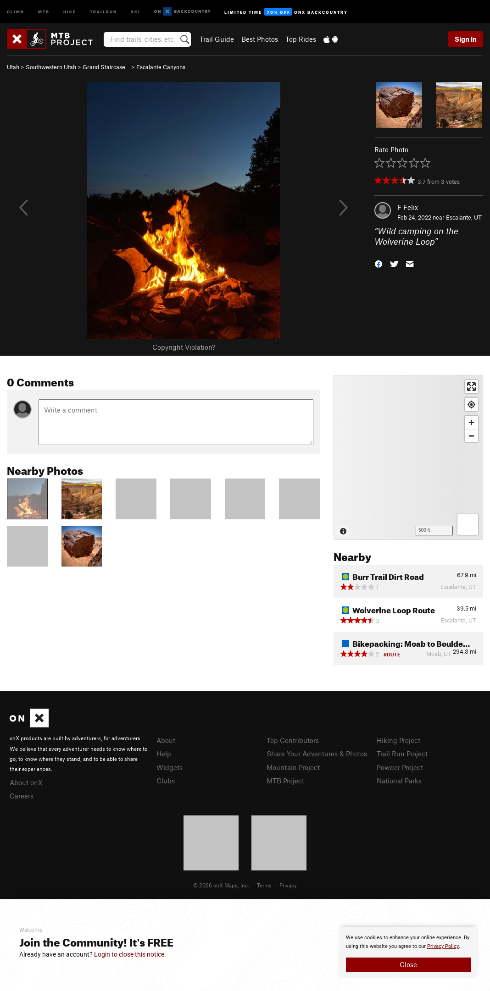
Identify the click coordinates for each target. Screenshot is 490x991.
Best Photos (259, 39)
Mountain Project (293, 767)
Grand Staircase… (106, 67)
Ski (135, 11)
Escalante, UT (464, 217)
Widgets (169, 767)
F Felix (407, 207)
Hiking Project (398, 740)
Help (163, 753)
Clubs (165, 780)
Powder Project (400, 767)
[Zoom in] (471, 422)
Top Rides (300, 39)
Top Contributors (293, 740)
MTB (44, 11)
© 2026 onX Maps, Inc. (221, 885)
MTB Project (285, 780)
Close (408, 964)
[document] (408, 952)
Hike (69, 11)
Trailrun (103, 11)
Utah (13, 67)
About (165, 740)
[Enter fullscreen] (471, 386)
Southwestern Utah (51, 67)
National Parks (399, 780)
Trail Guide (217, 39)
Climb (15, 11)
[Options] (467, 524)
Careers (21, 796)
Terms (264, 885)
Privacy (288, 885)
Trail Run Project (402, 753)
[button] (378, 263)
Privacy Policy (443, 946)
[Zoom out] (471, 435)
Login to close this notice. (130, 954)
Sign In (466, 39)
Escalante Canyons (160, 67)
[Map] (408, 457)
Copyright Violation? (183, 347)
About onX (26, 782)
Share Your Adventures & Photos (317, 753)
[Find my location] (471, 404)
